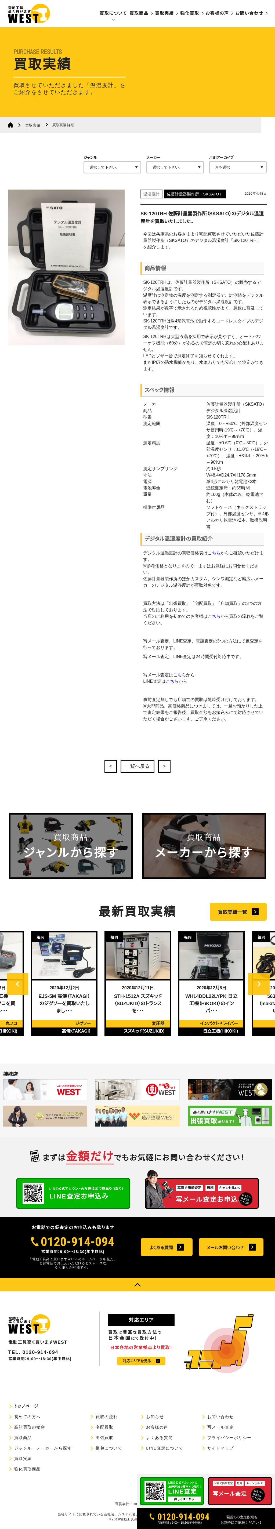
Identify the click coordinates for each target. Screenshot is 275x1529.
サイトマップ (220, 1448)
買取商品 (138, 13)
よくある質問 (161, 1247)
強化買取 (189, 13)
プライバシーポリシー (229, 1437)
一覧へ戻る (137, 766)
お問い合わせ (249, 13)
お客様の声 (217, 13)
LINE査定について (164, 1448)
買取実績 (164, 13)
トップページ (26, 1406)
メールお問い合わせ (225, 1247)
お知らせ (155, 1416)
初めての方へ (27, 1416)
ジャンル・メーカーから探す (43, 1448)
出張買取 (104, 1437)
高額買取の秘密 (29, 1427)
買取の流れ (107, 1416)
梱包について (109, 1448)
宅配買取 (104, 1427)
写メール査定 (220, 1427)
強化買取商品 (27, 1469)
